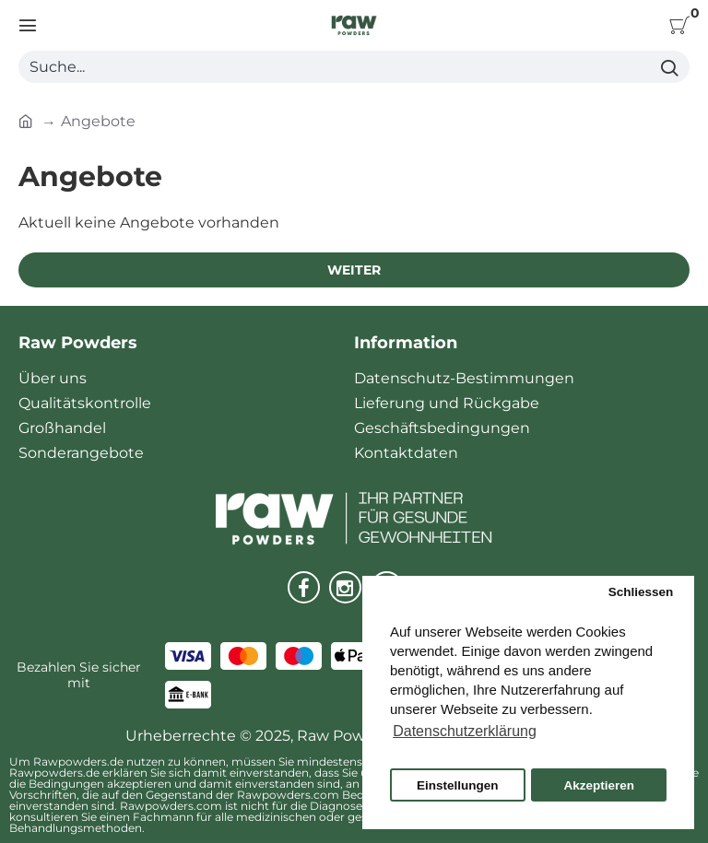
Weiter (354, 270)
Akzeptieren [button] (598, 785)
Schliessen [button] (641, 592)
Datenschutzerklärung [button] (465, 731)
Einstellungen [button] (458, 785)
